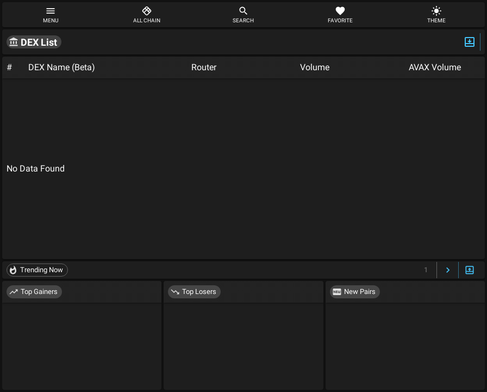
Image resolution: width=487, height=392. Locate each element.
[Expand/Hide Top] (469, 42)
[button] (34, 41)
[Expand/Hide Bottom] (469, 270)
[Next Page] (448, 270)
